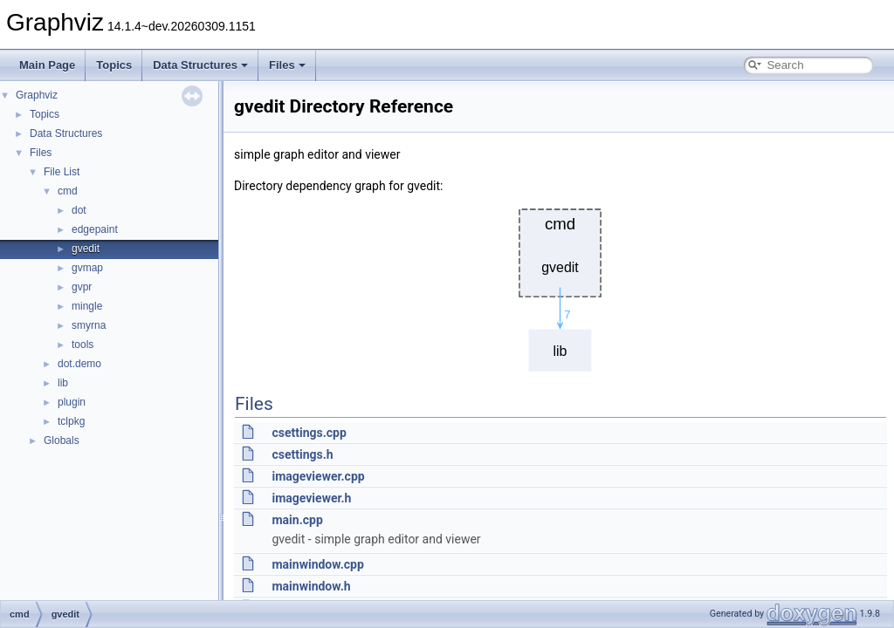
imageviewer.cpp (318, 476)
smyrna (89, 325)
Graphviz (37, 95)
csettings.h (302, 454)
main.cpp (297, 520)
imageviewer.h (311, 498)
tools (82, 344)
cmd (68, 191)
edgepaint (95, 229)
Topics (114, 65)
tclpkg (71, 421)
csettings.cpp (309, 433)
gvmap (87, 268)
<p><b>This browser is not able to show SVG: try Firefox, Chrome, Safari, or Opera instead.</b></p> (560, 285)
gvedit (86, 248)
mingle (87, 306)
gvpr (82, 287)
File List (61, 172)
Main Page (47, 65)
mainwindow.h (311, 586)
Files (287, 65)
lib (63, 383)
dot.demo (79, 364)
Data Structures (200, 65)
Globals (61, 440)
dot (79, 210)
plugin (72, 402)
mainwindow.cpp (317, 564)
